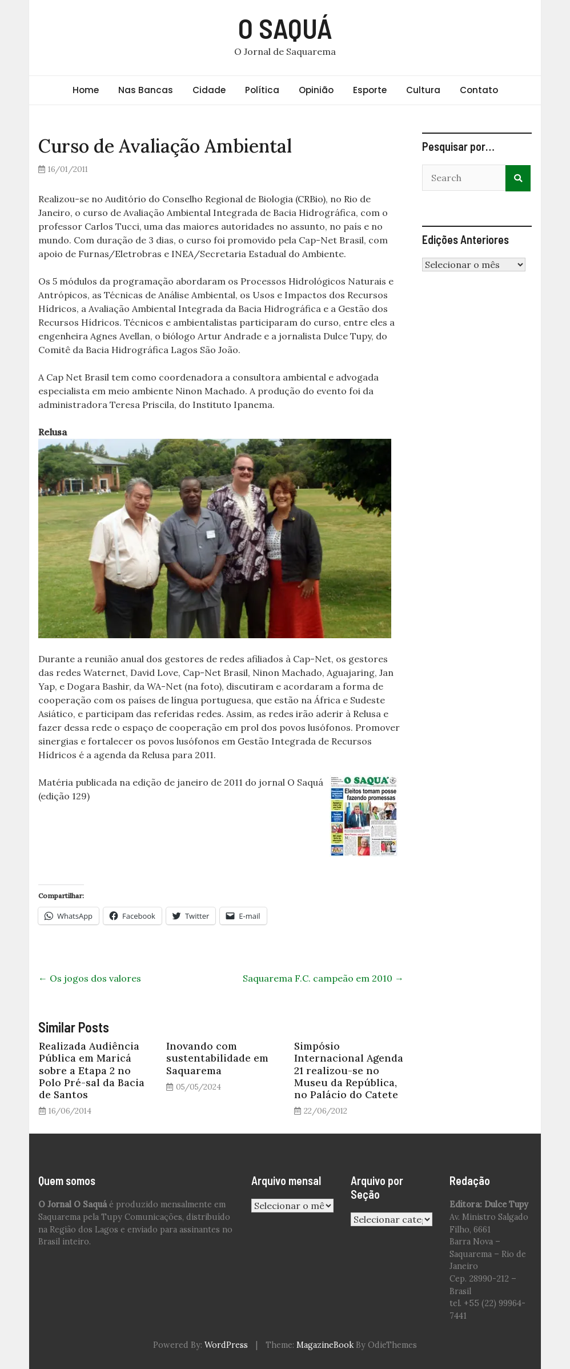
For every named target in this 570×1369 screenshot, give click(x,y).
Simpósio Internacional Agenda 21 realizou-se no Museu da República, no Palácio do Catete (348, 1069)
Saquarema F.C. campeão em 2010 (323, 978)
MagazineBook (325, 1345)
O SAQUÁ (285, 28)
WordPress (226, 1345)
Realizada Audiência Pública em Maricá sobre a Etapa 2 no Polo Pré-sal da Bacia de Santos (91, 1069)
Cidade (209, 90)
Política (262, 90)
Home (86, 90)
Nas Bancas (145, 90)
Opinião (316, 90)
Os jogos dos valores (89, 978)
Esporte (370, 90)
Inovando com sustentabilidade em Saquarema (217, 1057)
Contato (479, 90)
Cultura (423, 90)
